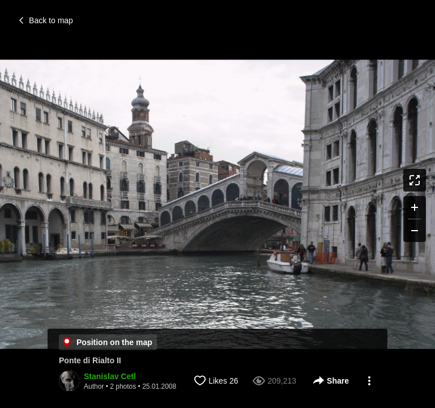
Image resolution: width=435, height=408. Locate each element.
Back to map (46, 20)
